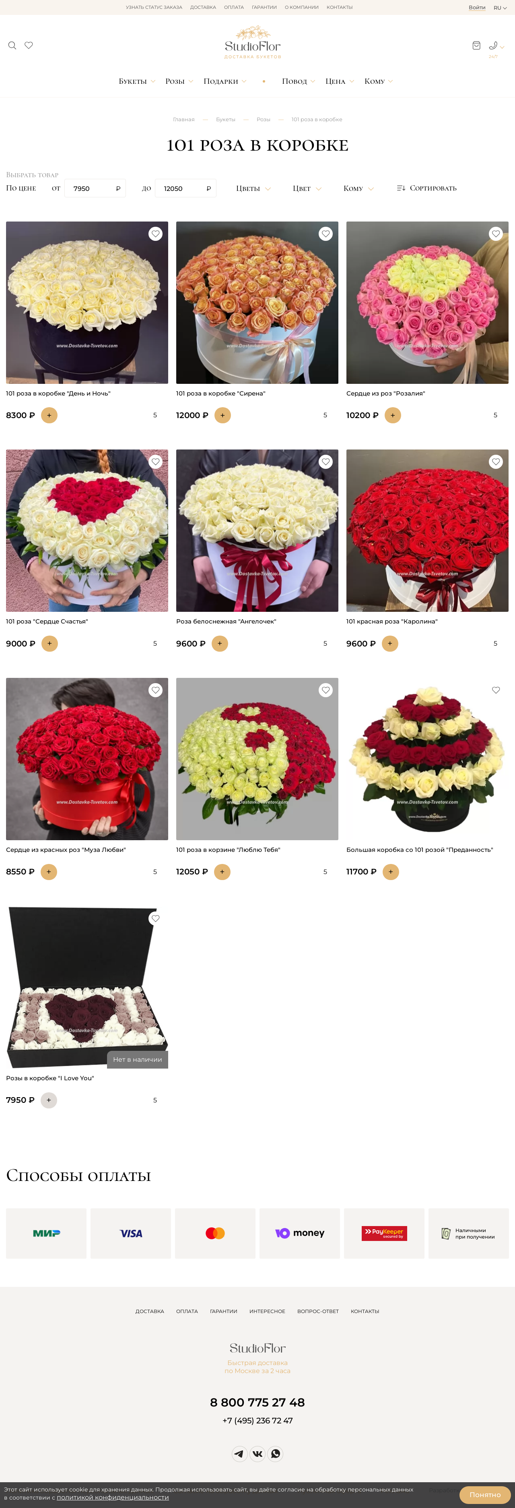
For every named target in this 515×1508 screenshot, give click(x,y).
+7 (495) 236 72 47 (257, 1420)
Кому (375, 81)
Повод (294, 81)
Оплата (234, 7)
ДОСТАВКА (150, 1311)
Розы (175, 81)
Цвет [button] (303, 188)
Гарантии (264, 7)
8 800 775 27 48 (257, 1402)
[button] (12, 43)
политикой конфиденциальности (113, 1497)
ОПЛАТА (187, 1311)
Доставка (203, 7)
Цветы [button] (249, 188)
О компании (302, 7)
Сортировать (426, 188)
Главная (184, 119)
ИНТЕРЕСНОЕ (267, 1311)
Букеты (133, 81)
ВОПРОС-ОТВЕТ (318, 1311)
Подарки (221, 81)
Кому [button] (354, 188)
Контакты (340, 7)
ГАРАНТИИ (223, 1311)
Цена (335, 81)
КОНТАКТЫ (365, 1311)
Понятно (485, 1495)
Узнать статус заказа (154, 7)
